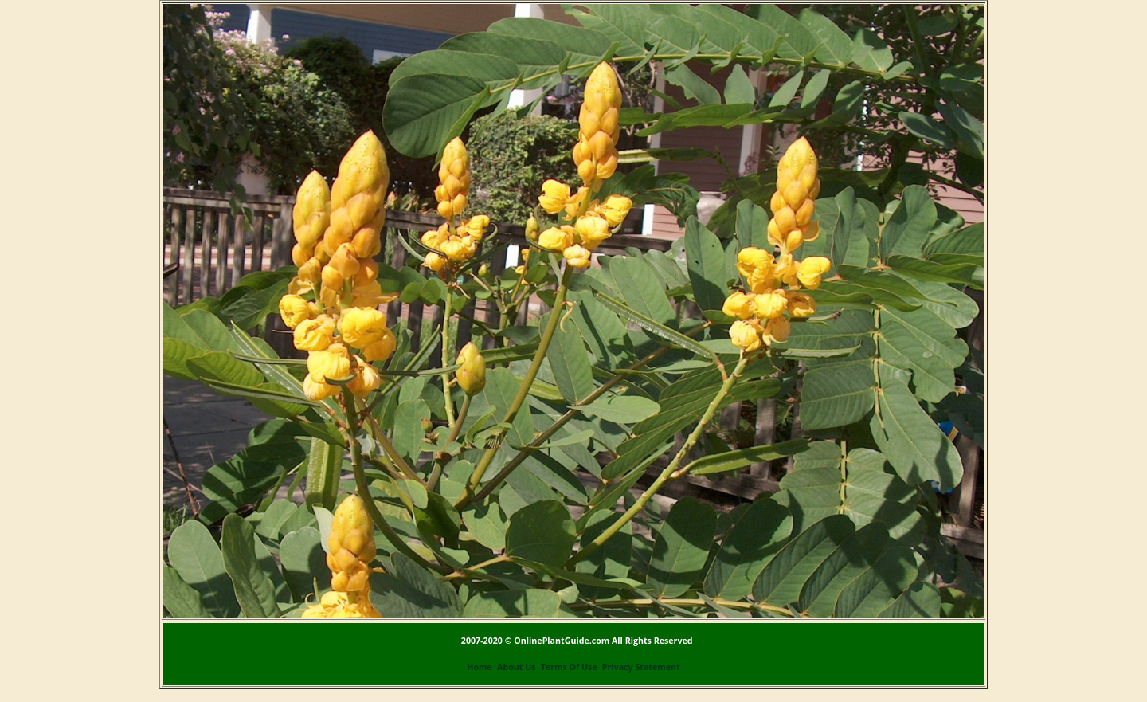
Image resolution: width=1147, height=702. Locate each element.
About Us (516, 667)
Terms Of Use (569, 667)
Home (479, 667)
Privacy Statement (641, 667)
